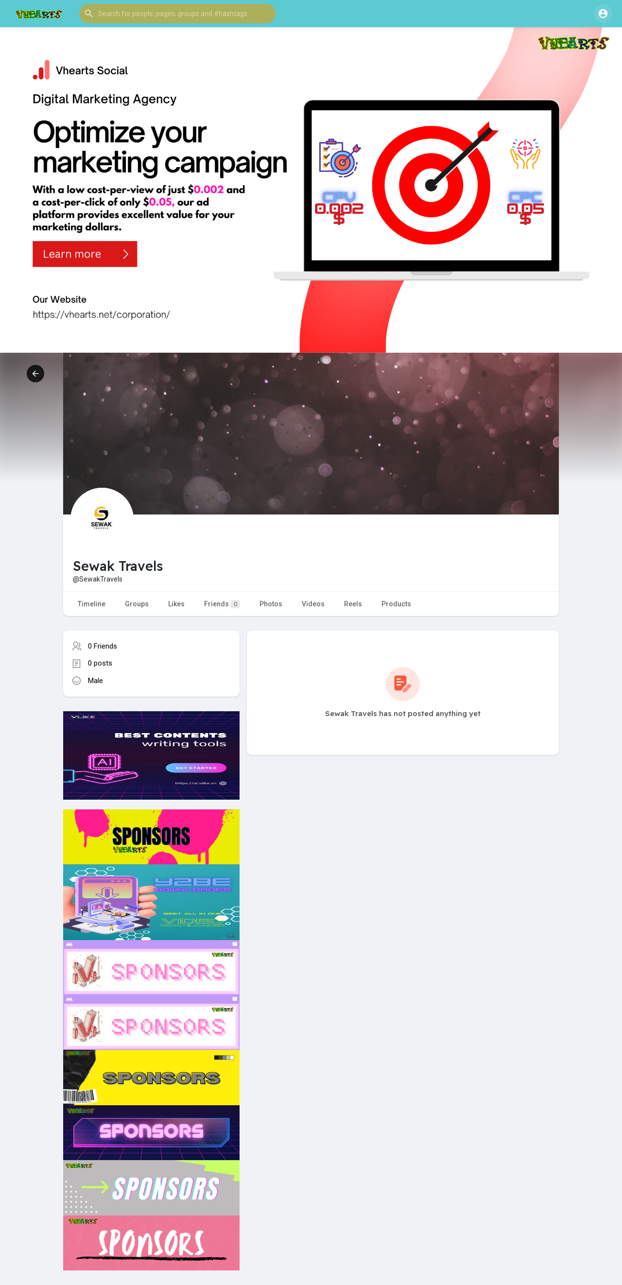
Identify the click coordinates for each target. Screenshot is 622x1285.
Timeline (91, 604)
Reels (353, 604)
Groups (137, 604)
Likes (176, 604)
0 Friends (102, 646)
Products (396, 604)
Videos (313, 604)
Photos (270, 604)
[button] (177, 13)
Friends (222, 604)
